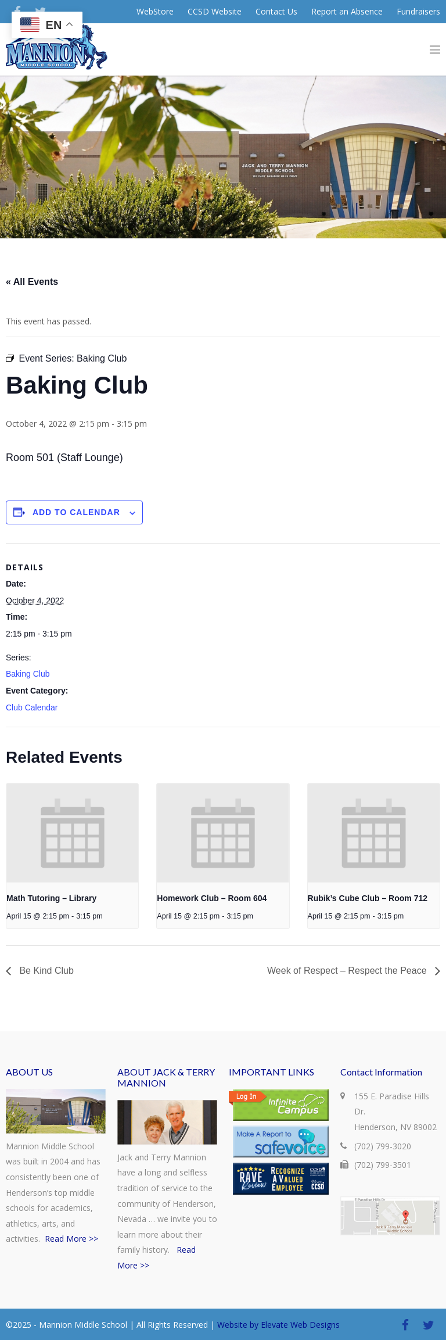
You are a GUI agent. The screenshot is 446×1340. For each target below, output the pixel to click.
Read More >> (71, 1238)
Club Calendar (32, 707)
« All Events (32, 282)
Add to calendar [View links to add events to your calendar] (76, 512)
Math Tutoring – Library (51, 898)
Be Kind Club (45, 970)
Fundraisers (418, 12)
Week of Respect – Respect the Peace (348, 970)
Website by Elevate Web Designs (278, 1324)
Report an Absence (347, 12)
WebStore (155, 12)
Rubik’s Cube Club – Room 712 (367, 898)
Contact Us (276, 12)
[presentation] (72, 833)
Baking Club (28, 673)
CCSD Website (215, 12)
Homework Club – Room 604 (212, 898)
